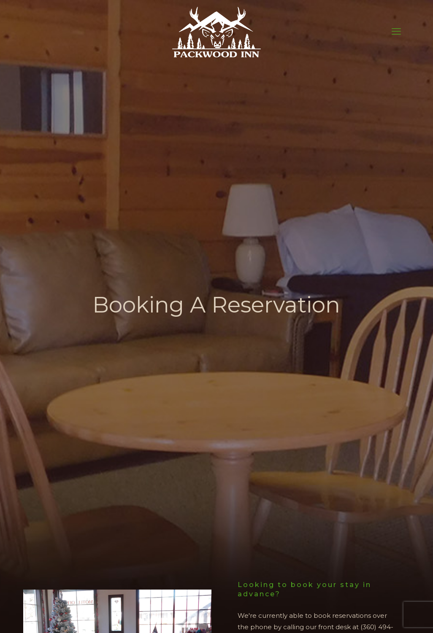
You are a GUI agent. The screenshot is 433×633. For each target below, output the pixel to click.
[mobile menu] (396, 31)
